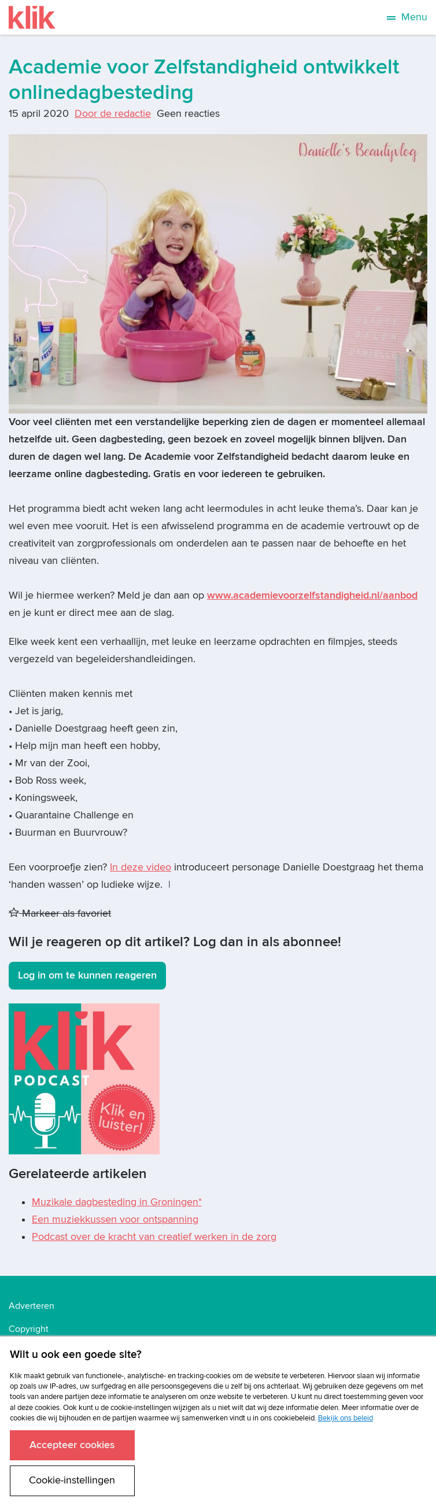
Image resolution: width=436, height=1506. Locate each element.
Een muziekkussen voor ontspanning (115, 1219)
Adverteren (31, 1306)
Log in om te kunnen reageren (87, 975)
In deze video (140, 867)
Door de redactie (113, 114)
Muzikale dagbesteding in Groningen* (117, 1202)
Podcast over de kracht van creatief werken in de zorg (154, 1237)
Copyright (29, 1329)
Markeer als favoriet (60, 913)
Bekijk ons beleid (345, 1418)
